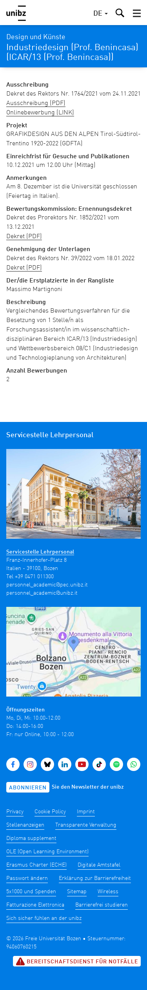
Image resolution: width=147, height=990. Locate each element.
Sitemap (77, 891)
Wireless (108, 891)
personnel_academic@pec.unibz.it (47, 585)
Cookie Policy (50, 811)
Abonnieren (28, 788)
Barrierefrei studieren (101, 905)
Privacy (15, 811)
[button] (137, 13)
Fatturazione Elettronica (35, 905)
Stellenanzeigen (25, 825)
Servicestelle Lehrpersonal (40, 552)
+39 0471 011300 (34, 576)
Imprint (86, 811)
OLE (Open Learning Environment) (47, 851)
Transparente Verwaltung (85, 825)
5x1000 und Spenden (31, 891)
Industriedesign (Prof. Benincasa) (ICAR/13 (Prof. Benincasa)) (72, 52)
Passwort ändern (27, 878)
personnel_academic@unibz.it (42, 593)
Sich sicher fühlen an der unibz (44, 918)
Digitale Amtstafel (99, 865)
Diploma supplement (31, 838)
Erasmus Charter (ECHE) (36, 865)
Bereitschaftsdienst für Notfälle (77, 961)
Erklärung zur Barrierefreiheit (95, 878)
